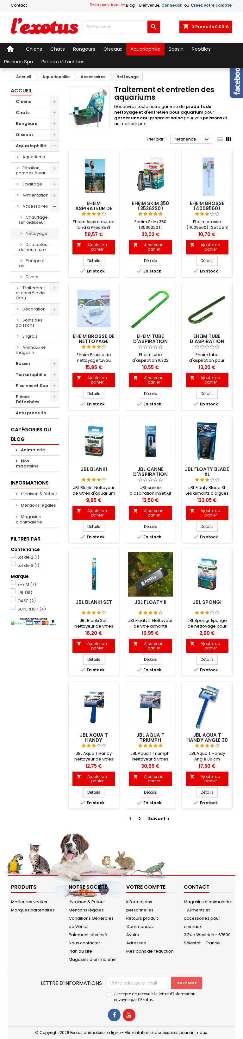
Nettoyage (36, 233)
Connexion (172, 5)
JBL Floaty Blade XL (207, 472)
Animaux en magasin (31, 349)
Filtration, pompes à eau (31, 170)
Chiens (23, 101)
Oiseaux (25, 135)
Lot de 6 (28, 565)
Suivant (159, 819)
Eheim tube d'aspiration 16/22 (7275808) (150, 341)
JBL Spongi (207, 602)
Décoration (34, 309)
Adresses (136, 943)
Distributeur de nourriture (34, 247)
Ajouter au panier (92, 247)
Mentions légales (38, 505)
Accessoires (35, 206)
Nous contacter (84, 943)
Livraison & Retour (38, 494)
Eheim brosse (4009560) (207, 206)
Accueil (21, 90)
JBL (24, 593)
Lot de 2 (28, 557)
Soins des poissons (29, 322)
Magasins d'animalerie (29, 519)
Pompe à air (32, 263)
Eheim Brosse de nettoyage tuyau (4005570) (94, 341)
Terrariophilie (31, 375)
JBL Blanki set (94, 602)
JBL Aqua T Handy (94, 737)
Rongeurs (26, 124)
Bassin (23, 363)
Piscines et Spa (32, 386)
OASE (26, 601)
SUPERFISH (31, 609)
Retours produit (142, 918)
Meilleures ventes (29, 902)
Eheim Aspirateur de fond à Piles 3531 (93, 208)
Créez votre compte (211, 5)
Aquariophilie (31, 146)
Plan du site (80, 951)
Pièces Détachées (27, 399)
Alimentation (35, 195)
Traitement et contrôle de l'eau (30, 293)
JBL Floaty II (150, 602)
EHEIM (26, 584)
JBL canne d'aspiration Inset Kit (150, 474)
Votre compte (145, 887)
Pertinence (192, 139)
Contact (19, 5)
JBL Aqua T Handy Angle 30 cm (207, 740)
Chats (22, 113)
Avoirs (132, 935)
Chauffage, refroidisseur (34, 219)
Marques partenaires (33, 910)
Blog (130, 5)
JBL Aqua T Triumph (150, 737)
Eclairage (32, 184)
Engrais (30, 336)
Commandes (140, 926)
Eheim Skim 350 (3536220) (150, 206)
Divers (32, 277)
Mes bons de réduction (150, 951)
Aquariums (33, 157)
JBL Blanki (94, 469)
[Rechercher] (121, 27)
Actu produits (31, 413)
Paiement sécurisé (88, 935)
